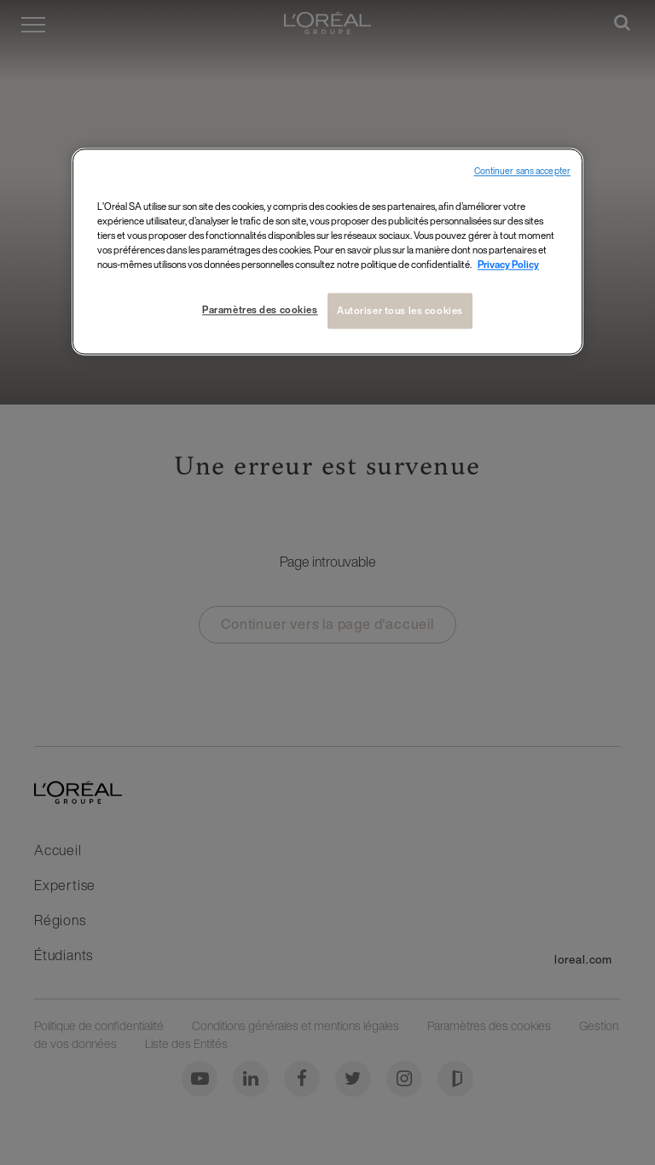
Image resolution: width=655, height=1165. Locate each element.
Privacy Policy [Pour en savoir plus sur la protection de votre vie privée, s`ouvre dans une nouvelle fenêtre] (508, 264)
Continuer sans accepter (522, 171)
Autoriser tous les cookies (400, 310)
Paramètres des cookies (260, 309)
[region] (327, 251)
